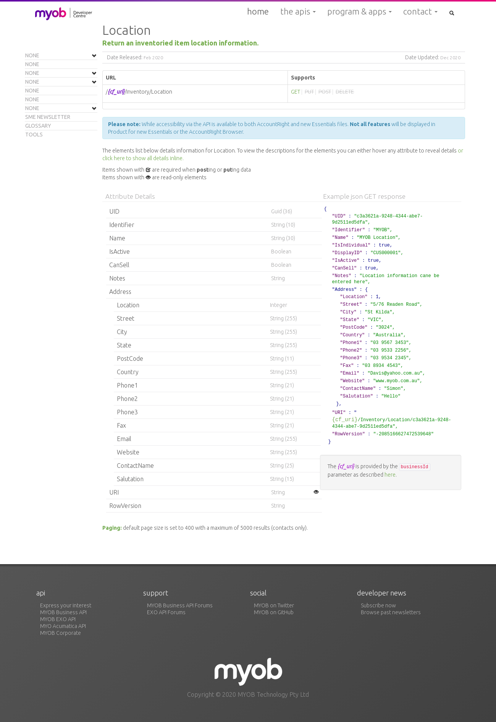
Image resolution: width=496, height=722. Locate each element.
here (390, 475)
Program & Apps (359, 11)
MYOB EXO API (58, 619)
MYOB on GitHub (274, 612)
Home (258, 11)
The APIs (298, 11)
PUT (309, 92)
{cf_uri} (345, 419)
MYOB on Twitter (274, 605)
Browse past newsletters (391, 612)
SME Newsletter (47, 117)
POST (324, 92)
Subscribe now (378, 605)
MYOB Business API (63, 612)
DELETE (345, 92)
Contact (420, 11)
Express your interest (65, 605)
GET (295, 92)
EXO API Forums (166, 612)
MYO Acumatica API (63, 626)
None (32, 55)
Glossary (38, 126)
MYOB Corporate (60, 633)
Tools (34, 134)
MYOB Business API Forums (180, 605)
